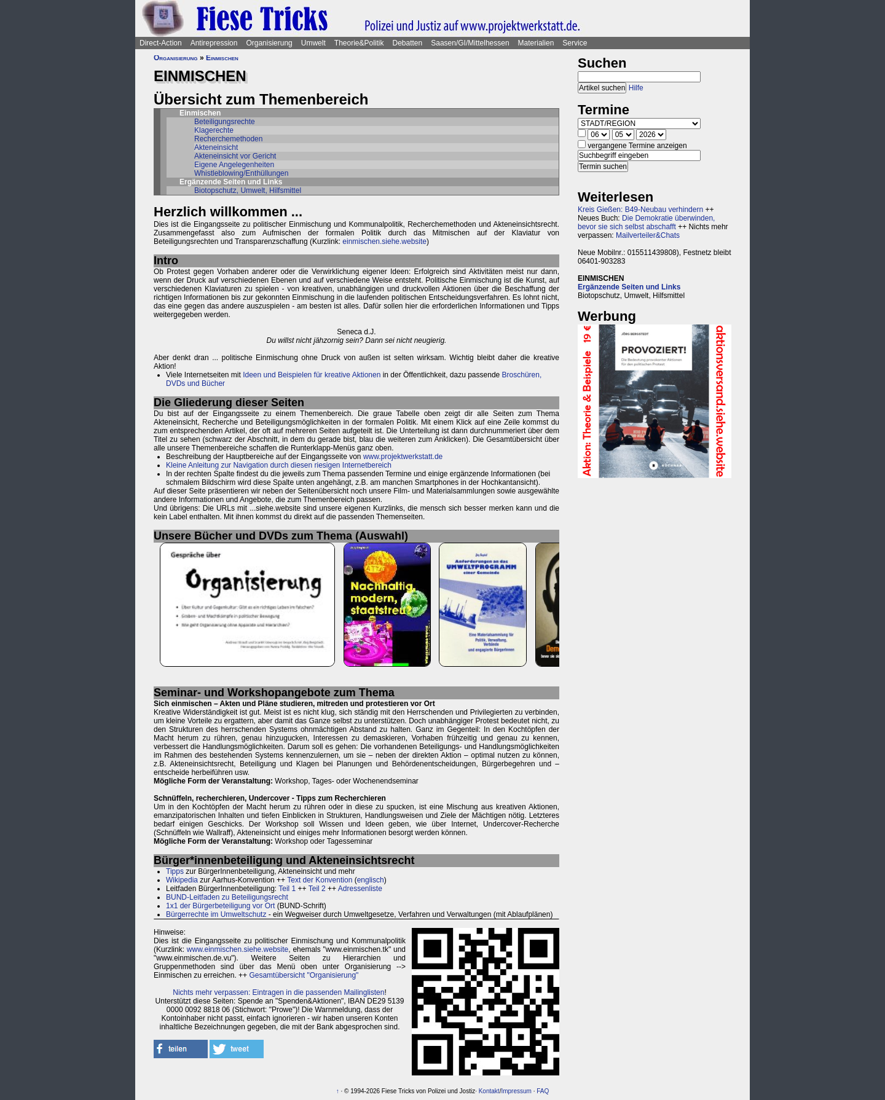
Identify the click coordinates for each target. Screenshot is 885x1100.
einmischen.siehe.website (384, 241)
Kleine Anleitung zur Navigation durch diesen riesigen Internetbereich (278, 465)
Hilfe (636, 88)
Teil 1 (287, 888)
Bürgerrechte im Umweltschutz (216, 914)
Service (574, 43)
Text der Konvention (319, 880)
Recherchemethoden (228, 139)
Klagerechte (214, 130)
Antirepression (214, 43)
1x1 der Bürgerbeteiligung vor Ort (220, 906)
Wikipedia (182, 880)
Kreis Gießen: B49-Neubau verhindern (640, 209)
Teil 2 (317, 888)
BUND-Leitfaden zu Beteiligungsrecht (227, 897)
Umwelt (313, 43)
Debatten (408, 43)
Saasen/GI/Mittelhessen (470, 43)
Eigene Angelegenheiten (234, 164)
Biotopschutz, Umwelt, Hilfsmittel (247, 190)
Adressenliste (360, 888)
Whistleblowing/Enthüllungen (241, 173)
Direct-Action (161, 43)
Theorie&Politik (359, 43)
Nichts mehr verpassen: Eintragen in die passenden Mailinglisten (278, 992)
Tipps (175, 871)
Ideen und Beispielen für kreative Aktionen (311, 375)
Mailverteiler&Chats (648, 235)
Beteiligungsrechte (224, 121)
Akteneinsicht (216, 147)
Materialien (536, 43)
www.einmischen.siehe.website (237, 949)
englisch (370, 880)
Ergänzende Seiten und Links (629, 287)
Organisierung (269, 43)
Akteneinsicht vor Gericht (235, 156)
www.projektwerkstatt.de (402, 456)
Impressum (516, 1091)
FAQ (543, 1091)
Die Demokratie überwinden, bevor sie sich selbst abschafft (646, 222)
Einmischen (222, 57)
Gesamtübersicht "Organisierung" (303, 975)
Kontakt (489, 1091)
